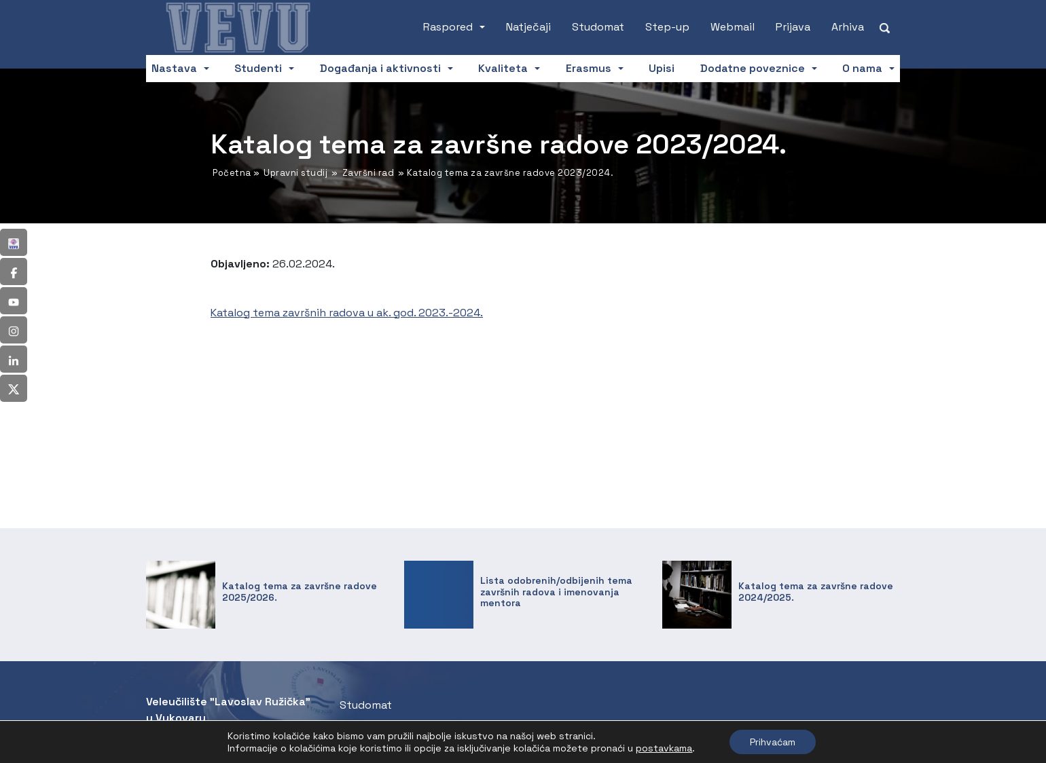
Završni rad (368, 173)
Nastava (174, 68)
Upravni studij (295, 173)
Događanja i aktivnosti (380, 68)
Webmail (732, 27)
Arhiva (847, 27)
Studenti (258, 68)
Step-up (667, 27)
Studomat (598, 27)
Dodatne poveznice (752, 68)
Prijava (793, 27)
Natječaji (528, 27)
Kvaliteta (503, 68)
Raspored (448, 27)
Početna (232, 173)
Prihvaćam (772, 742)
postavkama (664, 748)
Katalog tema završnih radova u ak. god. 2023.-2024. (347, 312)
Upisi (661, 68)
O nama (862, 68)
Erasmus (588, 68)
